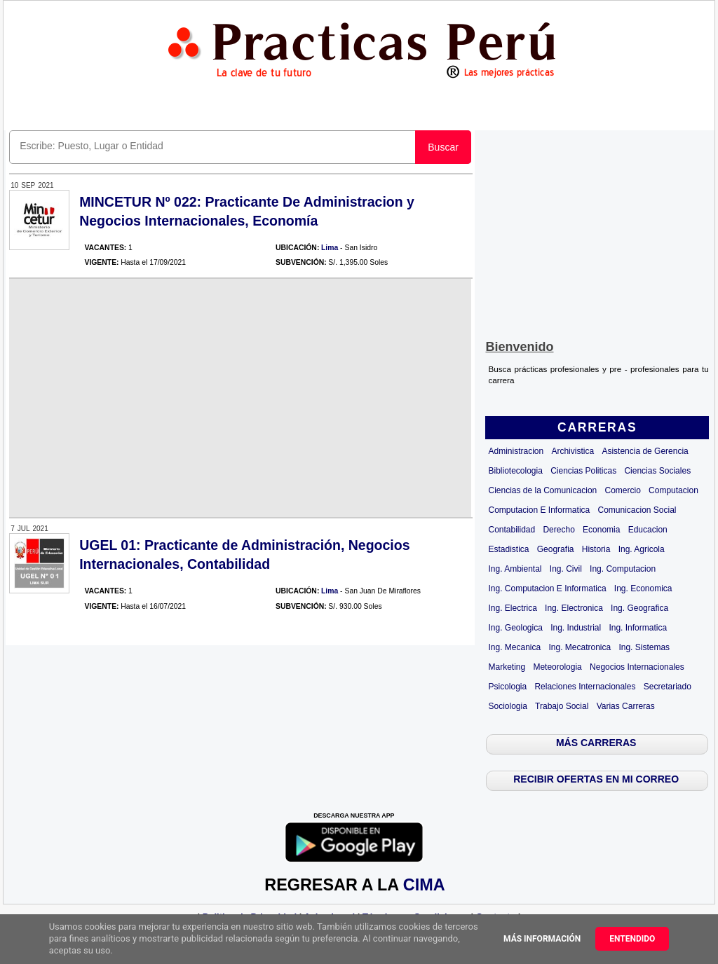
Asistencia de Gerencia (645, 451)
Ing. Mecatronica (579, 647)
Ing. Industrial (575, 628)
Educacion (648, 530)
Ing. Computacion (623, 569)
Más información (542, 939)
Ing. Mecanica (514, 647)
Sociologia (507, 706)
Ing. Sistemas (644, 647)
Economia (601, 530)
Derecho (558, 530)
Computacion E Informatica (539, 510)
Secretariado (667, 686)
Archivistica (572, 451)
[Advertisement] (597, 231)
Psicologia (507, 686)
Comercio (622, 490)
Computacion (673, 490)
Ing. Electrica (512, 608)
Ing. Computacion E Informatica (547, 588)
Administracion (515, 451)
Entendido (632, 939)
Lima (329, 248)
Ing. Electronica (574, 608)
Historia (596, 549)
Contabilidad (511, 530)
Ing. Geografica (639, 608)
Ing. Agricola (641, 549)
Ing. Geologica (515, 628)
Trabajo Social (561, 706)
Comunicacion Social (636, 510)
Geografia (555, 549)
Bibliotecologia (515, 471)
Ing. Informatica (638, 628)
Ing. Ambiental (514, 569)
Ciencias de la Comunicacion (542, 490)
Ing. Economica (643, 588)
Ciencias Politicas (583, 471)
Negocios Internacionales (637, 667)
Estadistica (508, 549)
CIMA (424, 885)
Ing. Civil (566, 569)
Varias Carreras (626, 706)
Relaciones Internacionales (584, 686)
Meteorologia (557, 667)
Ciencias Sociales (657, 471)
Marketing (506, 667)
